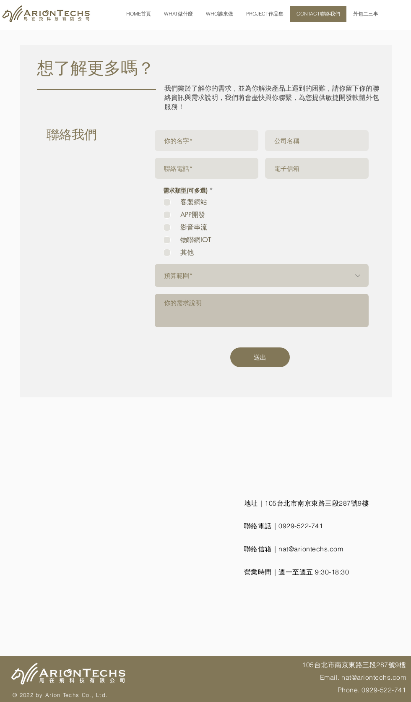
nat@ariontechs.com (310, 549)
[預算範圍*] (262, 275)
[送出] (260, 357)
